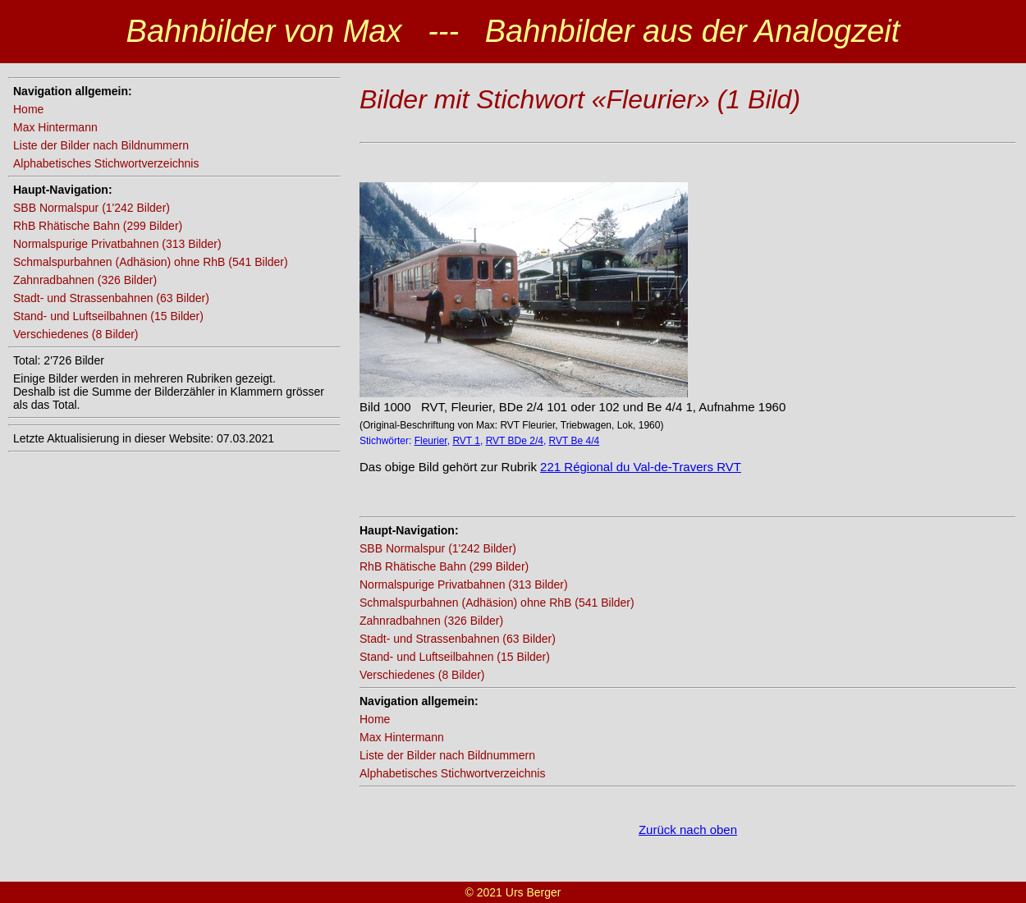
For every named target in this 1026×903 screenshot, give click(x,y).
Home (28, 109)
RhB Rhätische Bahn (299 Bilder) (97, 225)
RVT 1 (466, 441)
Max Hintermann (55, 127)
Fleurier (431, 441)
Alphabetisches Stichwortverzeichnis (106, 163)
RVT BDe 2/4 (514, 441)
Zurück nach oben (688, 830)
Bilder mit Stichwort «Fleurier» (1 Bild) (580, 99)
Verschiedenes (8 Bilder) (76, 334)
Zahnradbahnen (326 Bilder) (85, 279)
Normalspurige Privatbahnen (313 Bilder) (117, 243)
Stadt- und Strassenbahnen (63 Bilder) (111, 298)
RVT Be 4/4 (574, 441)
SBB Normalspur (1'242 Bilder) (91, 207)
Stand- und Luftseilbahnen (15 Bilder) (108, 316)
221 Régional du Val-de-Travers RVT (640, 467)
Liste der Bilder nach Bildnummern (101, 145)
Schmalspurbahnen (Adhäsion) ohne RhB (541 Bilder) (150, 261)
